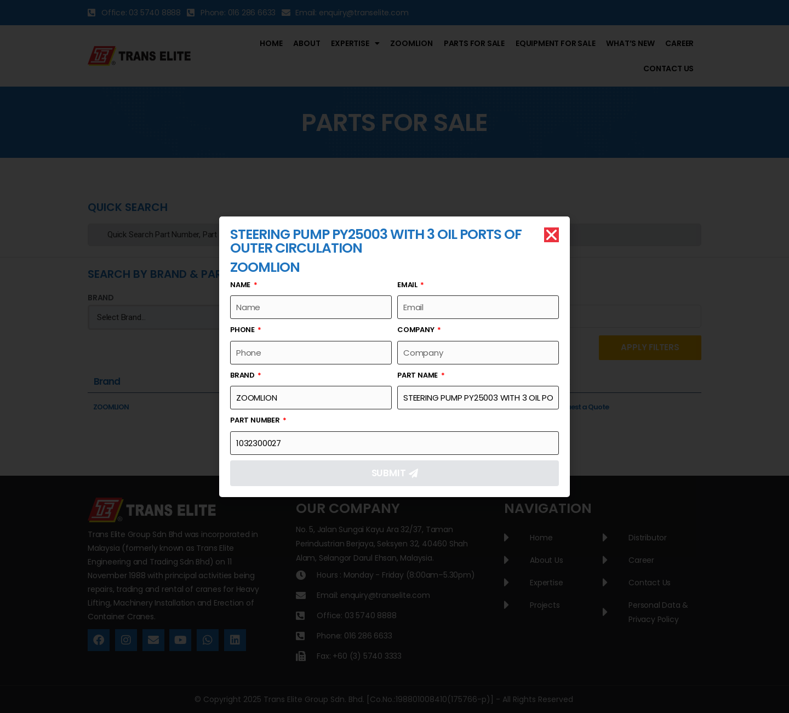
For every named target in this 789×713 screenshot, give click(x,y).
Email (408, 285)
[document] (394, 356)
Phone (243, 329)
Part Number (256, 420)
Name (241, 285)
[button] (551, 234)
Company (416, 329)
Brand (243, 375)
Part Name (418, 375)
